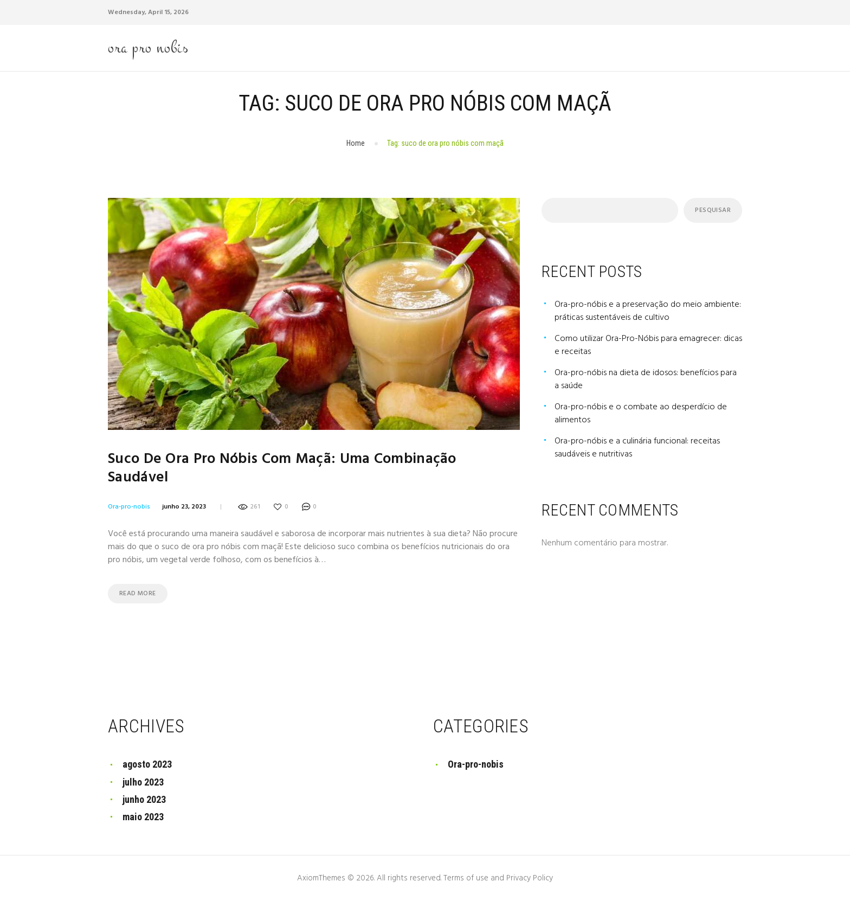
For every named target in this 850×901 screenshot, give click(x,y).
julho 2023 (143, 782)
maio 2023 (143, 816)
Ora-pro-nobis (129, 506)
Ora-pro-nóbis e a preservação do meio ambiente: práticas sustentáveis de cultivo (648, 311)
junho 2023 (144, 799)
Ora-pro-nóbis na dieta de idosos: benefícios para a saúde (646, 379)
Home (355, 143)
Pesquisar (713, 210)
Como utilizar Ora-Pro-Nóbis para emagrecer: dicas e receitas (648, 345)
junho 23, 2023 (184, 506)
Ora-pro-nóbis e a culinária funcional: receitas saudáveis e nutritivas (637, 447)
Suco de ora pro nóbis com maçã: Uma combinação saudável (282, 468)
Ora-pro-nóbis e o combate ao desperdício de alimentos (641, 413)
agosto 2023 (147, 764)
